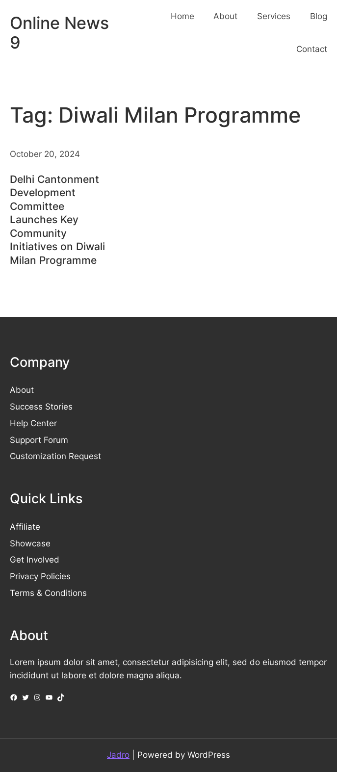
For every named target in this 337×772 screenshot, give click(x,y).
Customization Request (55, 456)
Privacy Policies (40, 576)
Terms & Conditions (48, 593)
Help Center (33, 423)
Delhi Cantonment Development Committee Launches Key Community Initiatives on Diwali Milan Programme (57, 219)
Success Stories (41, 407)
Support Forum (39, 440)
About (22, 390)
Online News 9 (59, 33)
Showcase (30, 543)
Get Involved (34, 560)
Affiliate (25, 527)
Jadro (118, 755)
